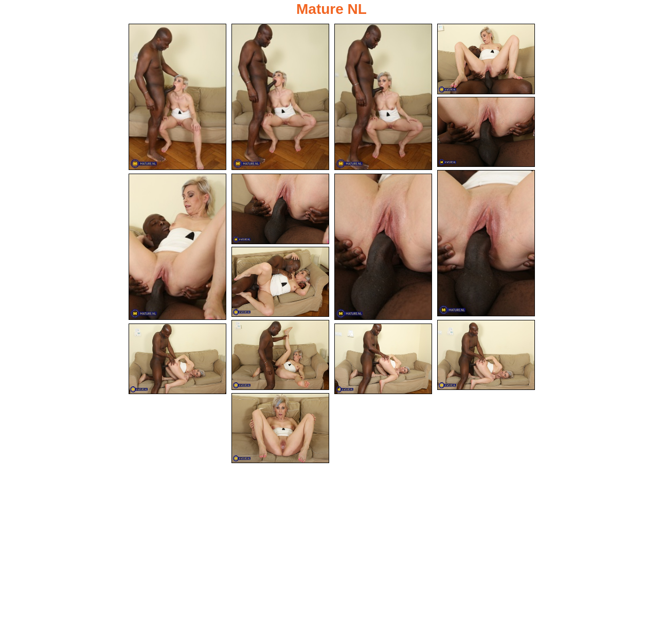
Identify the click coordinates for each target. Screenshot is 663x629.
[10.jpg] (280, 282)
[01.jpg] (177, 97)
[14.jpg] (383, 359)
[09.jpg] (383, 247)
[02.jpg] (280, 97)
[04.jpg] (486, 59)
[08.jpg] (280, 209)
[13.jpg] (177, 359)
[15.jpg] (280, 428)
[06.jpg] (486, 243)
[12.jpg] (486, 355)
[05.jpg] (486, 132)
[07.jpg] (177, 247)
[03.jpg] (383, 97)
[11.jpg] (280, 355)
